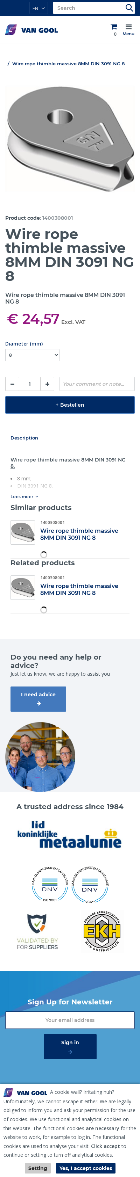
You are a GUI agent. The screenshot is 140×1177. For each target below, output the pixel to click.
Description (24, 438)
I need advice (38, 694)
